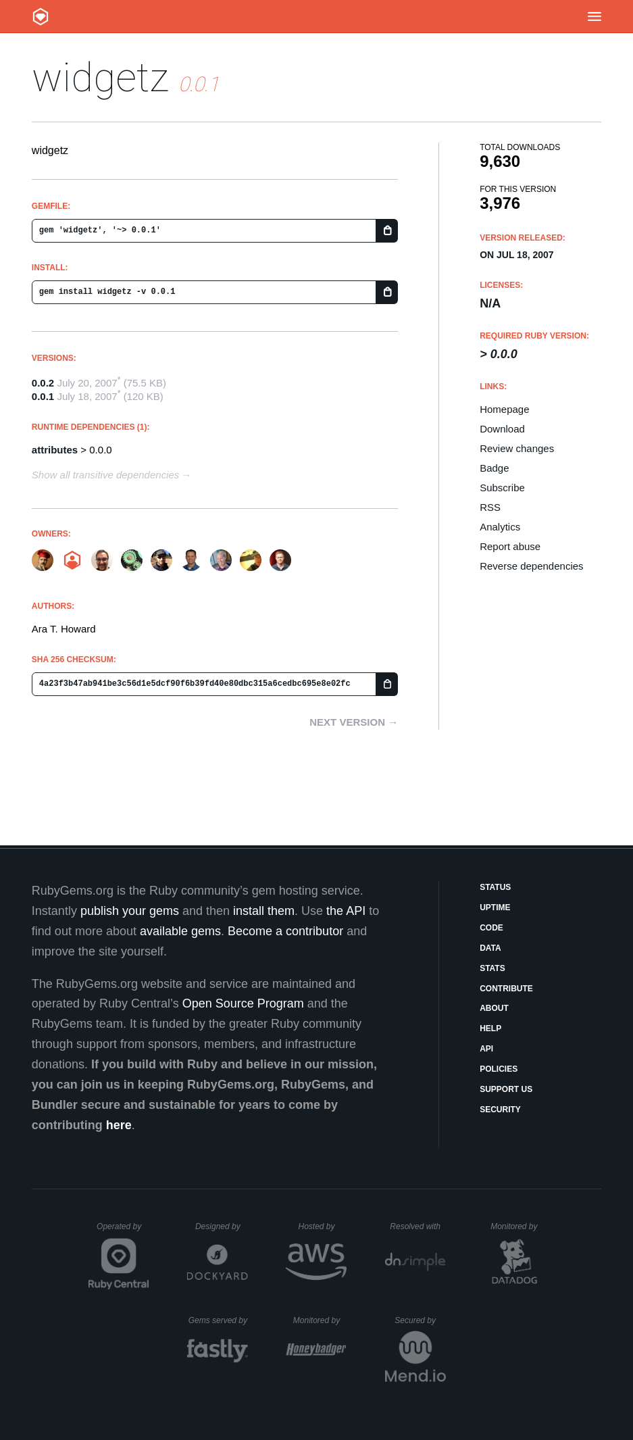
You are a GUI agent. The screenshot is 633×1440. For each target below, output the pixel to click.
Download (502, 429)
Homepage (504, 409)
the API (345, 911)
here (119, 1125)
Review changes (517, 448)
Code (491, 928)
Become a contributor (285, 931)
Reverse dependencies (531, 566)
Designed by (221, 1226)
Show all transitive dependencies (105, 474)
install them (264, 911)
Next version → (353, 722)
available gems (180, 931)
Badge (494, 468)
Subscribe (502, 487)
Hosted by (322, 1226)
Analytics (500, 526)
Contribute (506, 988)
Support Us (506, 1089)
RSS (490, 507)
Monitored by (517, 1226)
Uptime (495, 907)
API (486, 1048)
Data (490, 948)
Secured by (420, 1320)
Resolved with (417, 1226)
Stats (492, 968)
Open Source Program (243, 1003)
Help (490, 1028)
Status (495, 887)
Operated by (123, 1231)
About (494, 1008)
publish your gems (129, 911)
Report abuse (510, 546)
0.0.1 (43, 396)
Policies (498, 1069)
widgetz (100, 77)
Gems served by (218, 1320)
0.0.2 (43, 383)
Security (500, 1109)
